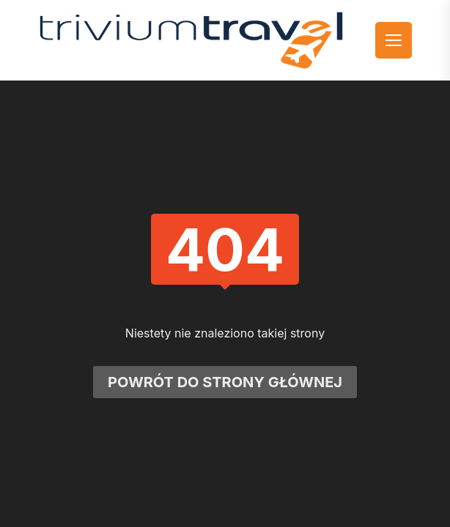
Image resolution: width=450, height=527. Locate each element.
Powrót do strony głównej (225, 382)
